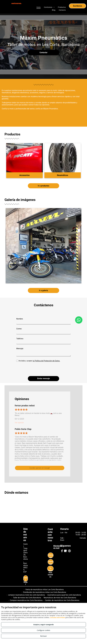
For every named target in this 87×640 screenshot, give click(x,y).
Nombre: (19, 319)
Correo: (19, 329)
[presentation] (33, 369)
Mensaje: (20, 348)
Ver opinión (19, 423)
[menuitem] (38, 7)
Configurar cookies (43, 630)
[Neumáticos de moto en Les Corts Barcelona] (43, 245)
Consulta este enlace (57, 617)
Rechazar (43, 636)
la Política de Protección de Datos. (46, 361)
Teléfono (19, 339)
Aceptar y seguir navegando (43, 624)
